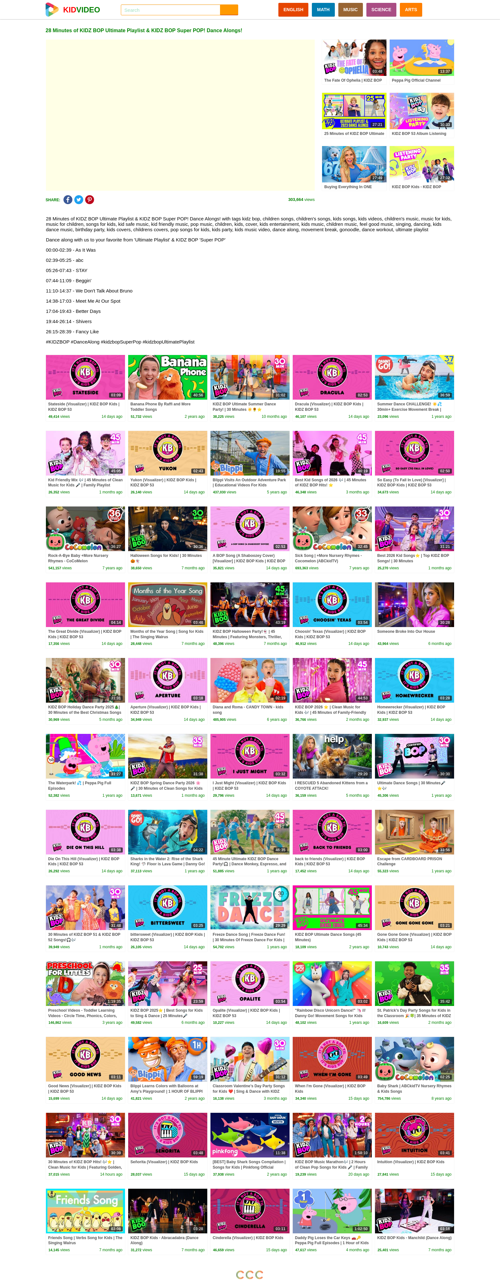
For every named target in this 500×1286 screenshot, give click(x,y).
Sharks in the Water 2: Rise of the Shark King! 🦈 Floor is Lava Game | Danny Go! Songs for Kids (167, 864)
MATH (323, 9)
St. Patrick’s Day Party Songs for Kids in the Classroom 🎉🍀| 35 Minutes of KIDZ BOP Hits (414, 1016)
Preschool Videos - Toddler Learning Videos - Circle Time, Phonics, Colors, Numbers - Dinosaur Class (82, 1016)
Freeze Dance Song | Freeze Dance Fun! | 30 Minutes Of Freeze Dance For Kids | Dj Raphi (249, 940)
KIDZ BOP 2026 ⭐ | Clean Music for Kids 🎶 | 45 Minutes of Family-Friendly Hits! (330, 712)
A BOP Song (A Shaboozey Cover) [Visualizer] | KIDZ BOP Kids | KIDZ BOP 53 (249, 561)
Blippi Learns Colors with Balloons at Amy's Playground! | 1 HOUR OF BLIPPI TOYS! (166, 1091)
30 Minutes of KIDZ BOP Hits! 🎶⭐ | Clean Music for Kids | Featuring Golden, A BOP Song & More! (85, 1167)
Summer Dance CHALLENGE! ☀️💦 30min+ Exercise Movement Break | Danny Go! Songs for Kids (409, 409)
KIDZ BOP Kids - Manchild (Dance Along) (414, 1238)
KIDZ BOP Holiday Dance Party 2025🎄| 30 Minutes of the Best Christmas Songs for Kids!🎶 (84, 712)
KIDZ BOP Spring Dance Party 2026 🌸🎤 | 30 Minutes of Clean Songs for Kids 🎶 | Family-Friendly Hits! (166, 788)
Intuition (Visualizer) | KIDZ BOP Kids (411, 1162)
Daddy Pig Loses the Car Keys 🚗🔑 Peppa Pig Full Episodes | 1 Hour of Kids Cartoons (332, 1243)
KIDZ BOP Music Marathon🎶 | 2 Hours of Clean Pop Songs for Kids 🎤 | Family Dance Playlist (331, 1167)
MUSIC (350, 9)
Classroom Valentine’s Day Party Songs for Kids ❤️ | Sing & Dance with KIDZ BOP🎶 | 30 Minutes (249, 1091)
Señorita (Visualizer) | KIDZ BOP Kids (164, 1162)
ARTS (411, 9)
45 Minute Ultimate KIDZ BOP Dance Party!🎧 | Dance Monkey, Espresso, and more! (249, 864)
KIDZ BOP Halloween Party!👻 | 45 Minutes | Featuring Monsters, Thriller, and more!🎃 (247, 637)
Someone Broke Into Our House (406, 631)
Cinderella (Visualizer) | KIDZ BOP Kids (248, 1238)
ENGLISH (293, 9)
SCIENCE (381, 9)
